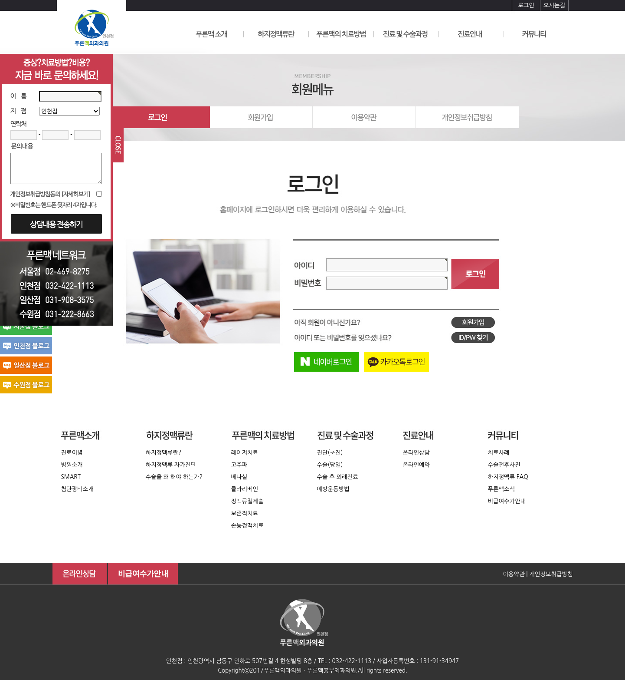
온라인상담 (416, 453)
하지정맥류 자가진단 (171, 465)
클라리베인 (245, 489)
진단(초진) (330, 453)
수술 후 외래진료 (337, 477)
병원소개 (72, 465)
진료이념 (72, 453)
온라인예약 (416, 465)
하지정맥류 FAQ (508, 477)
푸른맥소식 (501, 489)
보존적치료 (245, 513)
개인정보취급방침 (551, 574)
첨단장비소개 (77, 489)
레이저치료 (245, 453)
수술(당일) (330, 465)
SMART (71, 477)
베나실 (239, 477)
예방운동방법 (333, 489)
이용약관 (513, 574)
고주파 (239, 465)
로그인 (526, 5)
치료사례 (499, 453)
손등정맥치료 (247, 525)
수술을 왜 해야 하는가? (174, 477)
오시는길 (554, 5)
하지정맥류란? (163, 453)
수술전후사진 (504, 465)
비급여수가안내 (507, 501)
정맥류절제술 (247, 501)
